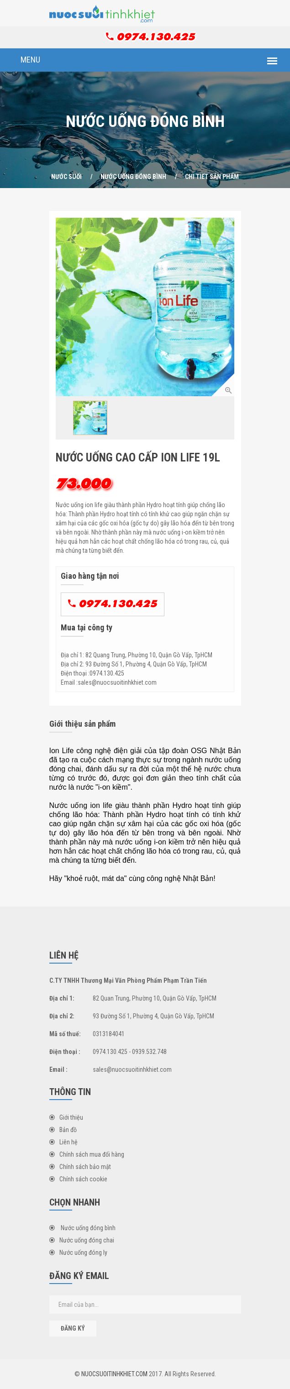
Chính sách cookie (78, 1179)
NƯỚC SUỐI (66, 176)
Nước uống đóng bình (133, 176)
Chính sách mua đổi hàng (86, 1154)
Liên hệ (63, 1142)
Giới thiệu (66, 1117)
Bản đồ (63, 1129)
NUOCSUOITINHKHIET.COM (114, 1374)
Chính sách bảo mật (80, 1166)
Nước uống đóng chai (81, 1240)
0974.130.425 (150, 36)
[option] (145, 307)
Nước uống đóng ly (78, 1252)
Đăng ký (73, 1328)
